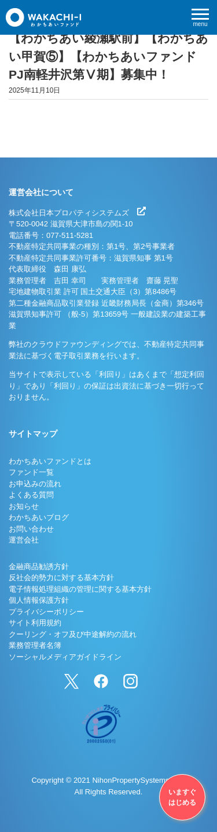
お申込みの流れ (35, 483)
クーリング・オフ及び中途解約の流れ (73, 634)
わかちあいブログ (39, 517)
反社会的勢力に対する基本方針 (61, 577)
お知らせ (24, 506)
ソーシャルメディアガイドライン (65, 657)
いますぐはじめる (182, 797)
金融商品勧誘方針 (39, 566)
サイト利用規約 (35, 622)
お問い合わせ (31, 529)
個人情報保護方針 (39, 600)
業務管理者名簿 (35, 645)
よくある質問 (31, 494)
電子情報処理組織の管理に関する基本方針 (80, 589)
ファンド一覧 (31, 472)
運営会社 (24, 540)
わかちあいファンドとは (50, 461)
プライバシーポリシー (46, 611)
